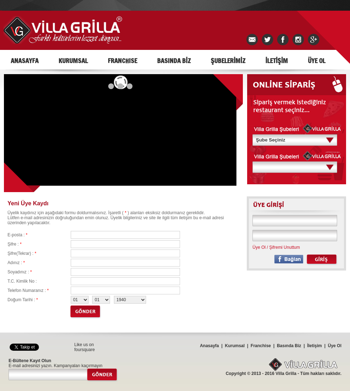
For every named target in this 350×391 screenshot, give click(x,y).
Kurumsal (235, 345)
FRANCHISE (122, 60)
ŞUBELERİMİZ (228, 60)
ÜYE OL (316, 60)
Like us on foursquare (84, 347)
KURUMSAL (73, 60)
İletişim (314, 345)
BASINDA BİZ (174, 60)
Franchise (261, 345)
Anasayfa (209, 345)
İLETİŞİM (276, 60)
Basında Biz (289, 345)
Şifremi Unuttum (284, 247)
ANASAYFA (25, 60)
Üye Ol (259, 247)
